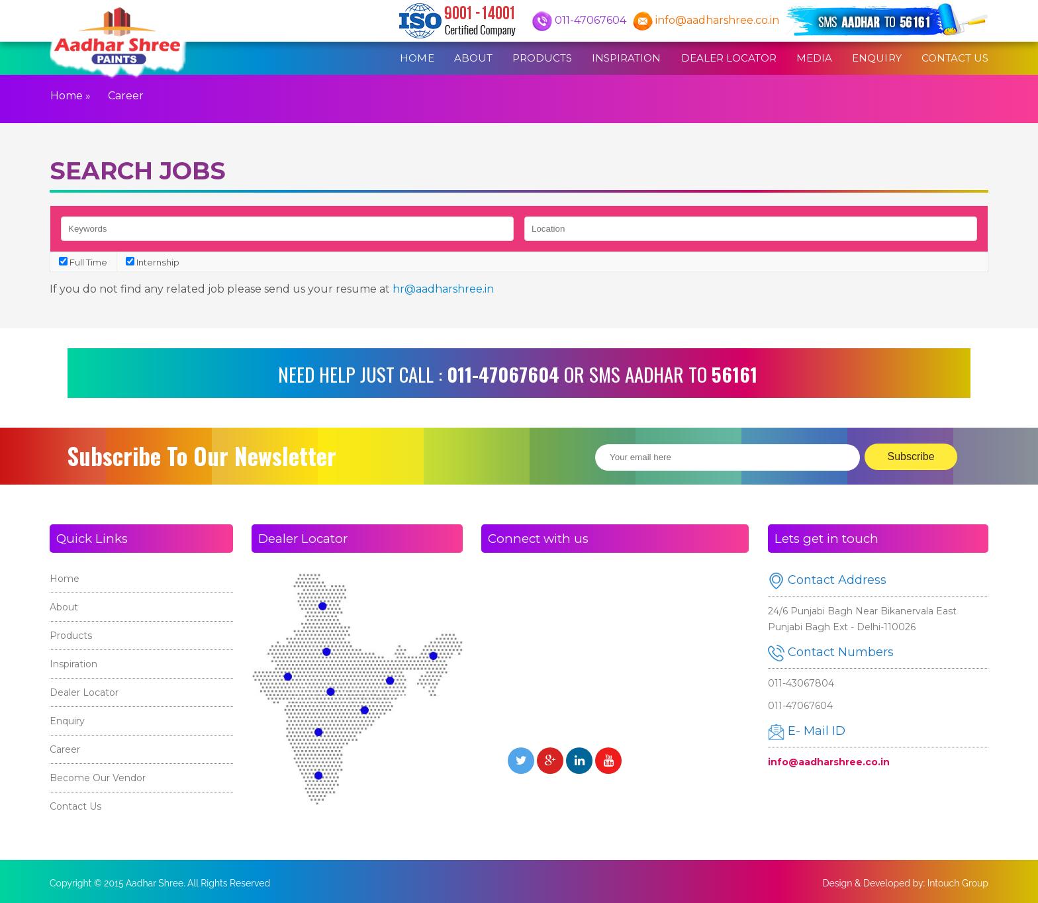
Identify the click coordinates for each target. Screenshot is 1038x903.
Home (417, 58)
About (473, 58)
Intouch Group (957, 883)
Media (814, 58)
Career (65, 749)
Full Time (83, 262)
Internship (152, 262)
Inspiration (626, 58)
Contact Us (954, 58)
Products (542, 58)
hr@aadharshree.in (443, 289)
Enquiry (876, 58)
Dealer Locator (729, 58)
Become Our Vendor (98, 778)
